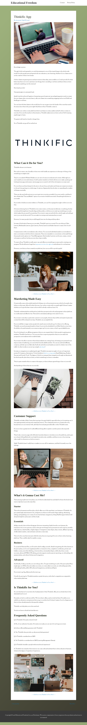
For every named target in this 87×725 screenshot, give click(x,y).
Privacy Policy (71, 3)
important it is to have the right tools (46, 245)
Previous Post (15, 707)
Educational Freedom (25, 3)
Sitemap (30, 718)
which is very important (50, 356)
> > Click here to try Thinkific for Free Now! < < (43, 297)
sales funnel (42, 350)
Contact (62, 3)
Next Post (72, 707)
